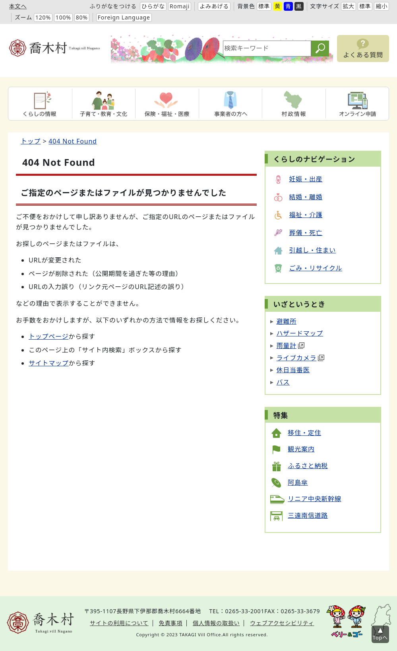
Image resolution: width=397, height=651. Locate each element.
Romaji (180, 6)
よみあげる (214, 6)
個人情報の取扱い (216, 623)
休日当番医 (293, 369)
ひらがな (153, 6)
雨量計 (290, 345)
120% (43, 17)
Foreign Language (124, 17)
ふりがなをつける (112, 6)
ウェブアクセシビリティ (282, 623)
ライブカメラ (301, 358)
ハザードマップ (300, 333)
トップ (31, 141)
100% (63, 17)
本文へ (18, 6)
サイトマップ (49, 363)
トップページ (48, 336)
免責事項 (170, 623)
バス (283, 382)
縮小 (381, 6)
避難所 (286, 321)
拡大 (348, 6)
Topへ (380, 637)
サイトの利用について (119, 623)
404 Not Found (72, 141)
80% (82, 17)
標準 (264, 6)
